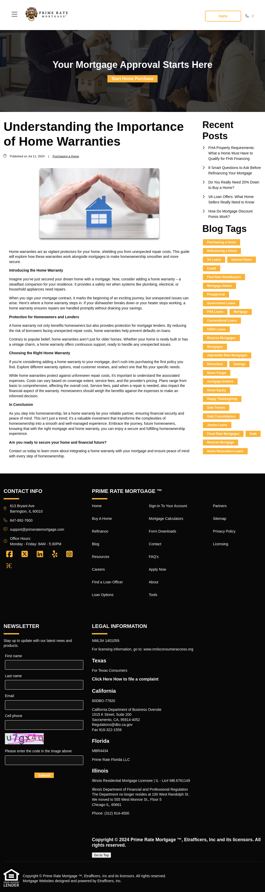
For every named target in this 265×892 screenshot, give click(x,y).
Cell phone (13, 716)
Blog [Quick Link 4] (95, 544)
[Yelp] (54, 554)
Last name (13, 676)
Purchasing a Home (66, 156)
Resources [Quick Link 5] (100, 557)
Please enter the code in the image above (38, 751)
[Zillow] (12, 566)
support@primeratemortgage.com (37, 529)
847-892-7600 (21, 520)
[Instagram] (69, 554)
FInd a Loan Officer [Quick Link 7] (107, 582)
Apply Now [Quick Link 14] (157, 569)
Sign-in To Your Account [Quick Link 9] (168, 506)
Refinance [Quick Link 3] (100, 531)
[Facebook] (9, 554)
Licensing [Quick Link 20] (220, 544)
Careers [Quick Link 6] (98, 569)
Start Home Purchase (132, 78)
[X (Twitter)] (24, 554)
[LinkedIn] (40, 554)
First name (13, 656)
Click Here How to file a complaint (125, 679)
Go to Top (101, 855)
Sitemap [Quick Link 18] (219, 518)
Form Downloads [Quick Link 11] (162, 531)
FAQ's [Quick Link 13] (154, 557)
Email (9, 696)
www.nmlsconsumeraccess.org (168, 649)
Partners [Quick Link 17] (220, 506)
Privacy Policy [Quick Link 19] (224, 531)
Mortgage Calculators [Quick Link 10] (166, 518)
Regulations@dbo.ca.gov (112, 725)
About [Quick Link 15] (153, 582)
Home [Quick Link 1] (96, 506)
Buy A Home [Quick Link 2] (102, 518)
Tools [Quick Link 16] (153, 595)
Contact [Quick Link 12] (155, 544)
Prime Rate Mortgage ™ (155, 839)
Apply (222, 16)
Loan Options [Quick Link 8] (102, 595)
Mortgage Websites (38, 881)
